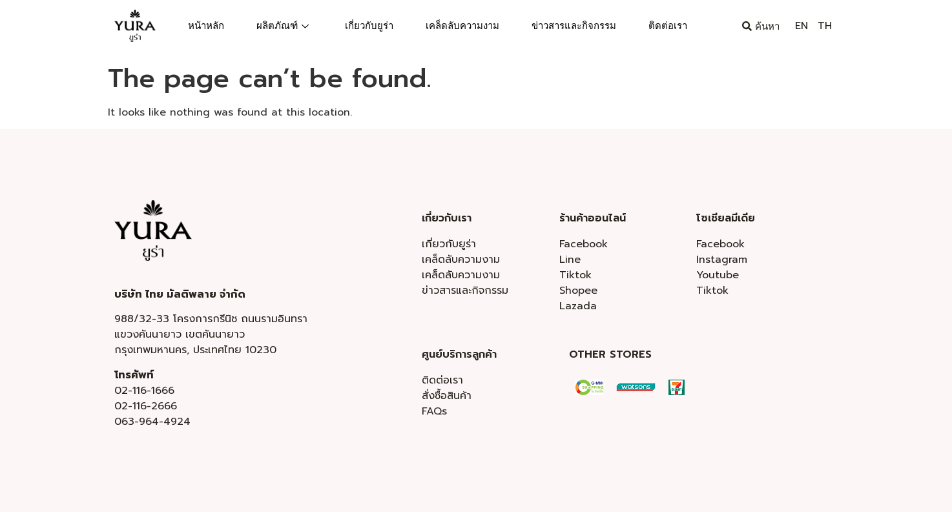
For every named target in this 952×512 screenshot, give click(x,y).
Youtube (717, 275)
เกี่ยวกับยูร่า (369, 26)
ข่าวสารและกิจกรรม (574, 26)
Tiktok (575, 275)
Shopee (578, 290)
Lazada (578, 306)
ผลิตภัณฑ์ (282, 26)
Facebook (583, 244)
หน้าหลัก (206, 26)
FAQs (434, 411)
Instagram (721, 259)
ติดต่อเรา (667, 26)
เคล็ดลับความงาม (462, 26)
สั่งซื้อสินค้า (446, 396)
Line (570, 259)
